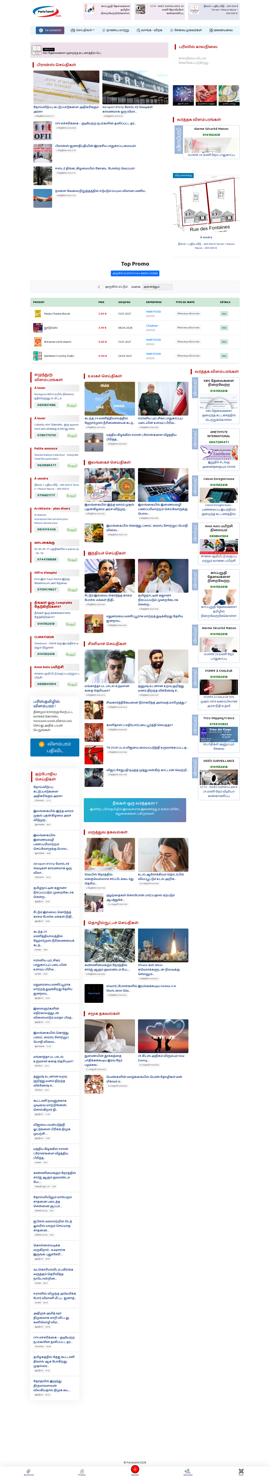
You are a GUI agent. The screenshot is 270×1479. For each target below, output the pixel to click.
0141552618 (211, 135)
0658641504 (46, 684)
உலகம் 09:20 (41, 1302)
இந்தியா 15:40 (42, 921)
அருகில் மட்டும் (116, 296)
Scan (241, 1473)
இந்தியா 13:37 (42, 1022)
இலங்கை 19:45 (42, 853)
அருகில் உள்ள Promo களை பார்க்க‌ (135, 283)
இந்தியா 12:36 (42, 1114)
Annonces (29, 1473)
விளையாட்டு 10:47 (44, 1210)
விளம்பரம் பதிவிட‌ (55, 747)
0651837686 (46, 405)
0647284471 (219, 442)
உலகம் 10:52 (41, 1162)
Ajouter (135, 1473)
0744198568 (46, 559)
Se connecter (50, 30)
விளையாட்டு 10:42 (44, 1234)
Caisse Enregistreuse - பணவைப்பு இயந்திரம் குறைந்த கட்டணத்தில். (219, 510)
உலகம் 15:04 (41, 973)
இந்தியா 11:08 (42, 1138)
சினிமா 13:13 (42, 1065)
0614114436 (46, 529)
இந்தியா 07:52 (42, 1370)
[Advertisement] (135, 1429)
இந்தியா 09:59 (42, 1258)
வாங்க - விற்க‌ (149, 30)
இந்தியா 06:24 (42, 1394)
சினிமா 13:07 (42, 1090)
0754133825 (219, 724)
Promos (82, 1473)
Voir (221, 320)
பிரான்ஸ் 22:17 (43, 800)
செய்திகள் (81, 30)
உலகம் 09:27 (41, 1283)
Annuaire (187, 1473)
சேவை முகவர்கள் (186, 30)
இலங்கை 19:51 (42, 824)
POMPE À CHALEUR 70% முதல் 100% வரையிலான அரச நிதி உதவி (218, 701)
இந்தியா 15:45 (42, 901)
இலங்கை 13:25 (43, 1046)
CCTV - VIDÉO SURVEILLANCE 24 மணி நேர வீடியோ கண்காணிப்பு (219, 792)
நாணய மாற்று (115, 30)
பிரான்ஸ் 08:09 (43, 1346)
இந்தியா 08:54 (42, 1326)
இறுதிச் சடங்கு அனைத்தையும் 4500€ (219, 464)
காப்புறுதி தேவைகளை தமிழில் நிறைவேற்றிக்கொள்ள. (219, 611)
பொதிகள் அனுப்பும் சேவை (218, 746)
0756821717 (46, 495)
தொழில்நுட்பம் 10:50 (45, 1186)
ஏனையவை (221, 30)
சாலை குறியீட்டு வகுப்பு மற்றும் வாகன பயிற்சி (219, 558)
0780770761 (46, 435)
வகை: (136, 296)
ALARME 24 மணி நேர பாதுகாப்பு (211, 155)
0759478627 (46, 589)
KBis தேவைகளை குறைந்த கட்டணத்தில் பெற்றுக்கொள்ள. (219, 415)
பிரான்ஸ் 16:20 (42, 877)
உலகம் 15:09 (41, 949)
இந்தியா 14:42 (42, 998)
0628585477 (46, 465)
